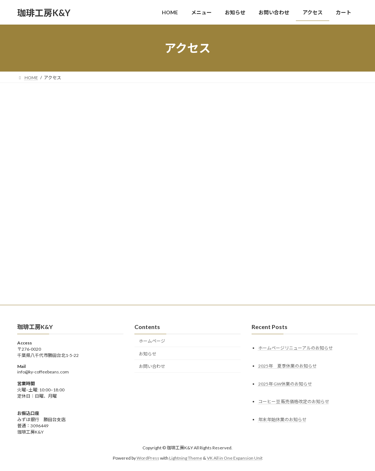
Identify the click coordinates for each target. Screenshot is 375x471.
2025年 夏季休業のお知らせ (287, 366)
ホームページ (152, 341)
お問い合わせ (152, 366)
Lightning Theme (185, 458)
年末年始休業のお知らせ (282, 420)
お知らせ (147, 354)
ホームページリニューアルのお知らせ (295, 348)
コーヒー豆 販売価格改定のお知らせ (293, 402)
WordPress (148, 458)
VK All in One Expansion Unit (235, 458)
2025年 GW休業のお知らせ (285, 384)
